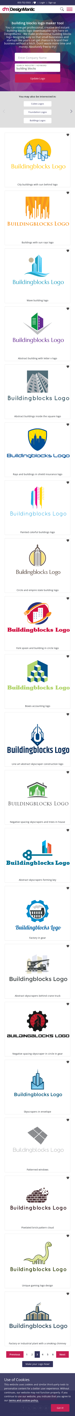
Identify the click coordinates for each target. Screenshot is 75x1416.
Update (37, 78)
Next (62, 1354)
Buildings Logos (37, 120)
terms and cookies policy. (24, 1400)
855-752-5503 (24, 2)
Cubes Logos (37, 103)
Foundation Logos (37, 112)
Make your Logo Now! (38, 1364)
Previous (15, 1354)
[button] (71, 111)
